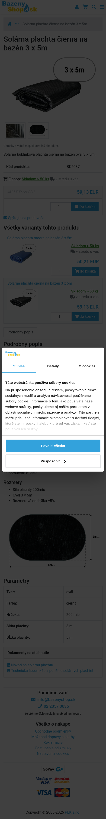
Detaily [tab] (53, 366)
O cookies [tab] (87, 366)
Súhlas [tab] (19, 366)
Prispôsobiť (53, 461)
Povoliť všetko (53, 446)
